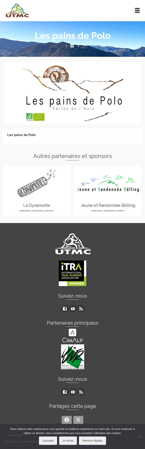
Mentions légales (92, 440)
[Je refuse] (140, 436)
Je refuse (68, 440)
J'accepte (48, 440)
